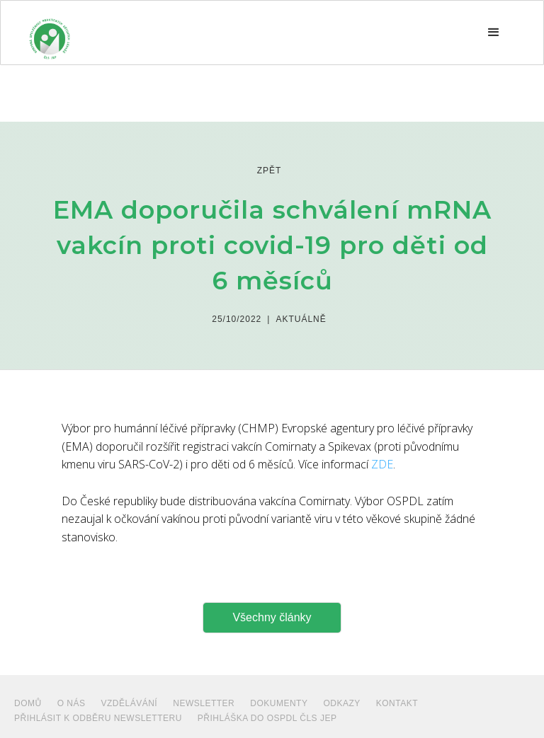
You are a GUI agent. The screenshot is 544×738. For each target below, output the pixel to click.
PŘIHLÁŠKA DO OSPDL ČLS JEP (267, 718)
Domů (28, 703)
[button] (493, 32)
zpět (269, 170)
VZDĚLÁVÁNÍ (129, 703)
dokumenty (278, 703)
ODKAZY (341, 703)
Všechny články (271, 617)
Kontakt (397, 703)
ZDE (382, 464)
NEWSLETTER (203, 703)
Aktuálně (301, 319)
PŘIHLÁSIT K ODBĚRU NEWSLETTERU (98, 718)
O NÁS (71, 703)
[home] (49, 32)
